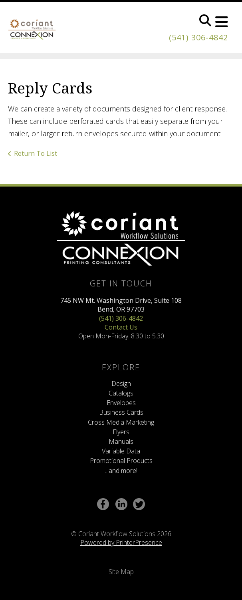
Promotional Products (121, 460)
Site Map (121, 571)
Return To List (35, 153)
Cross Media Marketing (121, 422)
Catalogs (121, 393)
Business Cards (121, 412)
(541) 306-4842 (198, 37)
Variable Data (121, 451)
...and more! (121, 470)
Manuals (121, 441)
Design (121, 383)
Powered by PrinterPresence (121, 542)
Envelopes (121, 402)
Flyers (121, 431)
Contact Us (121, 327)
